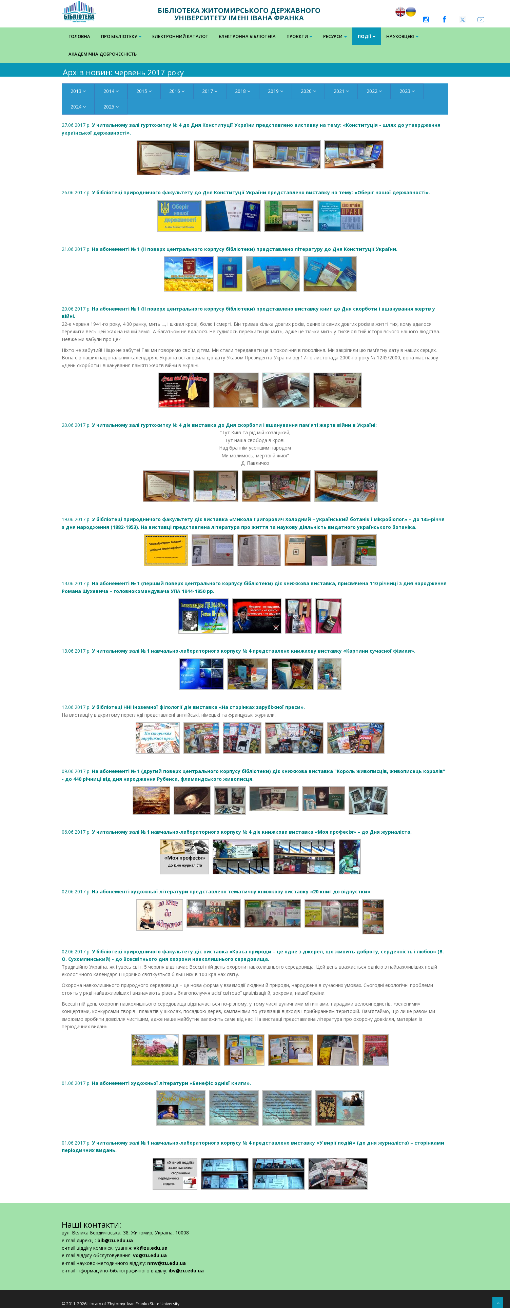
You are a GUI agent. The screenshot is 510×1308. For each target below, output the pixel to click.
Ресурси (335, 36)
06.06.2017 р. (237, 832)
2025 (111, 106)
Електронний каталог (180, 36)
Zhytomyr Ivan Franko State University (143, 1304)
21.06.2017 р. (229, 249)
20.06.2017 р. (219, 425)
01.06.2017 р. (156, 1083)
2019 (275, 91)
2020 (308, 91)
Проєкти (299, 36)
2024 (78, 106)
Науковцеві (402, 36)
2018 (242, 91)
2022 (374, 91)
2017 (209, 91)
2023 (407, 91)
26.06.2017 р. (246, 192)
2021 (341, 91)
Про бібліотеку (121, 36)
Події (366, 36)
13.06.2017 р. (238, 651)
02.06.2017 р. (217, 891)
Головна (79, 36)
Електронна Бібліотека (247, 36)
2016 (176, 91)
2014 (111, 91)
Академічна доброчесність (102, 54)
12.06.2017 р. (183, 707)
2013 (78, 91)
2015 (144, 91)
